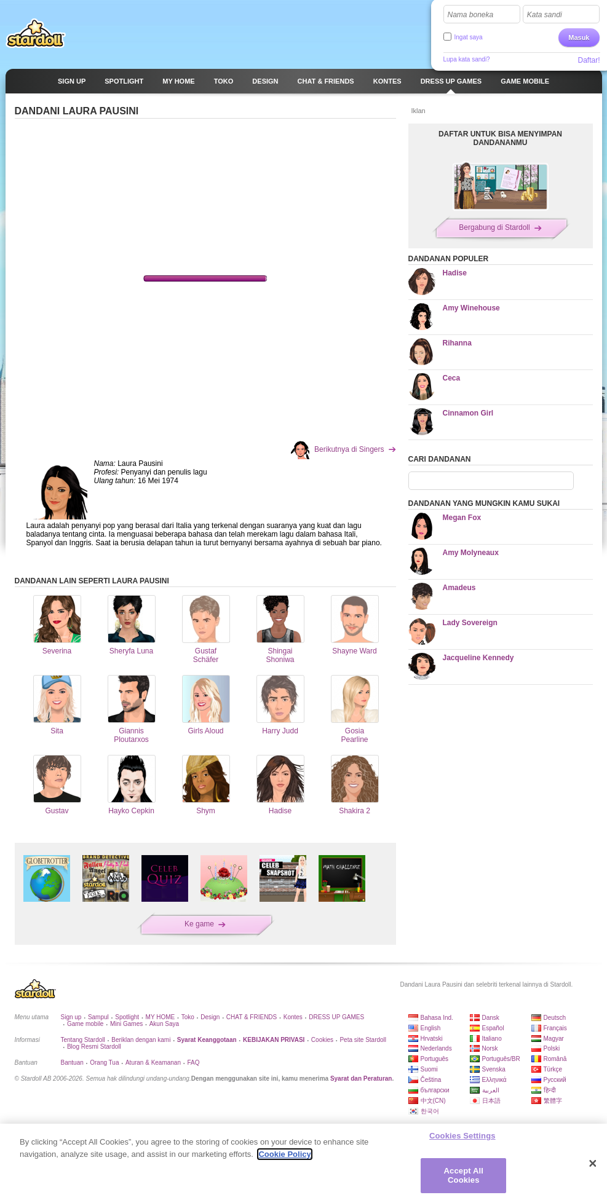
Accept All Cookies (463, 1175)
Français (555, 1028)
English (431, 1028)
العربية (490, 1090)
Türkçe (553, 1069)
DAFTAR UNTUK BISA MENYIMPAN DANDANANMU (500, 138)
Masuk (578, 37)
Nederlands (436, 1048)
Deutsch (555, 1017)
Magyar (554, 1038)
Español (493, 1028)
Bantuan (72, 1062)
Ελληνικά (494, 1079)
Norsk (490, 1048)
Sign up (71, 1017)
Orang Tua (104, 1062)
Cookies (322, 1039)
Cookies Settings (462, 1135)
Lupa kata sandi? (466, 59)
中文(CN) (433, 1100)
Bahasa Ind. (437, 1017)
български (435, 1090)
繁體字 (553, 1100)
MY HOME (160, 1017)
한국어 (430, 1111)
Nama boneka (471, 14)
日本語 (491, 1100)
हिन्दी (550, 1090)
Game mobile (85, 1023)
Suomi (429, 1069)
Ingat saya (468, 37)
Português (435, 1058)
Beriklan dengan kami (140, 1039)
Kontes (293, 1017)
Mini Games (126, 1023)
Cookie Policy (284, 1154)
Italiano (492, 1038)
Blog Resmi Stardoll (94, 1046)
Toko (187, 1017)
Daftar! (588, 60)
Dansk (490, 1017)
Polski (552, 1048)
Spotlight (127, 1017)
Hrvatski (432, 1038)
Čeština (431, 1079)
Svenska (494, 1069)
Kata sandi (544, 14)
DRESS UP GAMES (336, 1017)
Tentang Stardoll (83, 1039)
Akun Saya (164, 1023)
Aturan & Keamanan (153, 1062)
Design (210, 1017)
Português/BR (501, 1058)
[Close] (593, 1163)
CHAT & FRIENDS (251, 1017)
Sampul (98, 1017)
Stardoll (36, 33)
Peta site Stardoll (362, 1039)
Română (555, 1058)
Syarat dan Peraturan (361, 1078)
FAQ (193, 1062)
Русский (555, 1079)
